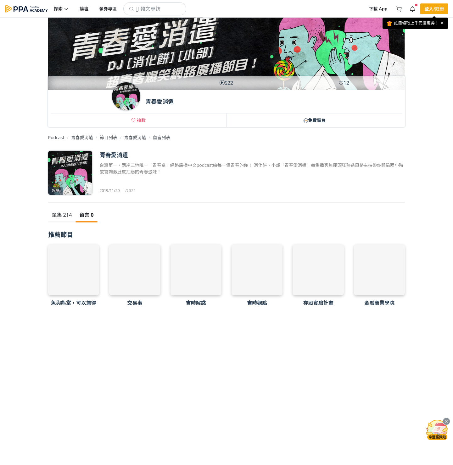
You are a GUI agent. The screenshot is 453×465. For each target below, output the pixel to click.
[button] (61, 8)
